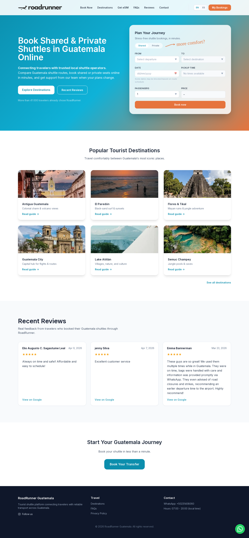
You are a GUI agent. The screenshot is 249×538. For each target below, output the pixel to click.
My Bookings (220, 7)
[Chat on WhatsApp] (240, 529)
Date (138, 67)
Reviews (149, 7)
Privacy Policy (99, 513)
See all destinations (219, 282)
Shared (142, 45)
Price (184, 88)
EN (197, 7)
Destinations (105, 7)
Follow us (25, 514)
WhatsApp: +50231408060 (179, 503)
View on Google (32, 399)
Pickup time (188, 67)
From (138, 53)
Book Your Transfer (124, 464)
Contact (164, 7)
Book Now (86, 7)
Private (155, 45)
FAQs (136, 7)
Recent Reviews (72, 90)
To (183, 53)
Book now (180, 104)
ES (203, 7)
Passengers (142, 88)
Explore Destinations (36, 90)
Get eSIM (123, 7)
